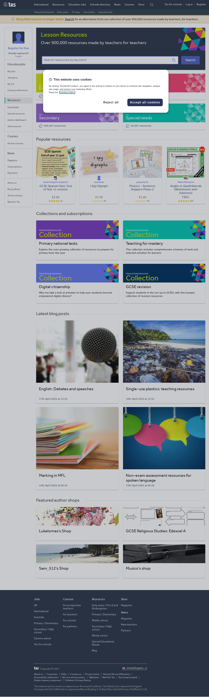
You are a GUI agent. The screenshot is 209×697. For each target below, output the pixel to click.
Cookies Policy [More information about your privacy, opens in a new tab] (67, 92)
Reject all (111, 102)
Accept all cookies (145, 102)
